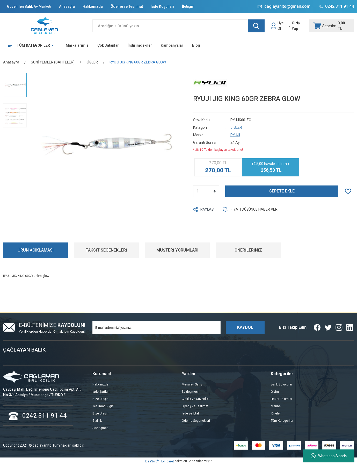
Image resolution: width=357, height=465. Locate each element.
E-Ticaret (167, 461)
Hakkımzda (100, 384)
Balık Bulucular (281, 384)
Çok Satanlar (108, 45)
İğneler (276, 413)
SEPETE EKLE (282, 191)
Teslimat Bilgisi (103, 406)
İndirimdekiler (140, 45)
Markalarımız (77, 45)
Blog (196, 45)
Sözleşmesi (100, 428)
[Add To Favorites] (349, 191)
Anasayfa (67, 6)
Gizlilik (97, 421)
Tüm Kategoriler (282, 421)
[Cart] (331, 25)
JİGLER (236, 127)
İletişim (188, 6)
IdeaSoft (152, 461)
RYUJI (235, 135)
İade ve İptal (190, 413)
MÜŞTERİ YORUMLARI (177, 250)
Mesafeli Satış (192, 384)
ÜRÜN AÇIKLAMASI (36, 250)
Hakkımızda (93, 6)
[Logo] (44, 26)
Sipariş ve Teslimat (195, 406)
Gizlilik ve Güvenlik (195, 399)
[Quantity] (206, 191)
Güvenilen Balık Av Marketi (29, 6)
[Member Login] (274, 25)
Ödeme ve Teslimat (127, 6)
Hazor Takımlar (281, 399)
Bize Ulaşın (100, 399)
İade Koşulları (162, 6)
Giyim (275, 392)
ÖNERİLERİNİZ (248, 250)
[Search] (178, 25)
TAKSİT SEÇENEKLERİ (106, 250)
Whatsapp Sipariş (329, 456)
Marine (276, 406)
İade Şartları (101, 392)
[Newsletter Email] (156, 327)
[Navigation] (29, 45)
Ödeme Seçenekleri (196, 421)
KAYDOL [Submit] (245, 327)
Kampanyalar (172, 45)
